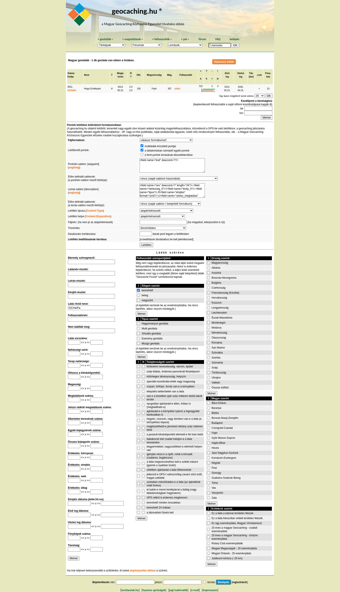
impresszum (210, 590)
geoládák (105, 39)
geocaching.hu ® (137, 11)
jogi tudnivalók (178, 590)
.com (259, 75)
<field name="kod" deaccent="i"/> (172, 165)
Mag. (169, 75)
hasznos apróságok (153, 590)
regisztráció (239, 582)
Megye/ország (154, 75)
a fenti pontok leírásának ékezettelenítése (169, 154)
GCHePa (71, 90)
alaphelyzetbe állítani (143, 570)
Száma (70, 73)
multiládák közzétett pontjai (160, 146)
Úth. (139, 75)
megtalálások (132, 39)
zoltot (177, 88)
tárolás (211, 582)
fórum (202, 39)
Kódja (70, 77)
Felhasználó (186, 75)
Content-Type (94, 210)
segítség (74, 167)
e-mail (195, 590)
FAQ (217, 39)
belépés (234, 39)
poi (185, 39)
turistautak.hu (130, 590)
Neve (86, 75)
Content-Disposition (97, 216)
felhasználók (162, 39)
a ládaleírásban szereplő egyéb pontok (167, 150)
